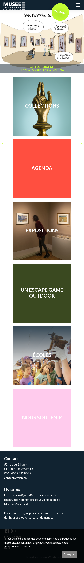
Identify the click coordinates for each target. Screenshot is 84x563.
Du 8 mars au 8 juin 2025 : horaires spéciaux (32, 495)
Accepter (70, 554)
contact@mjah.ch (15, 478)
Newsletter (60, 12)
